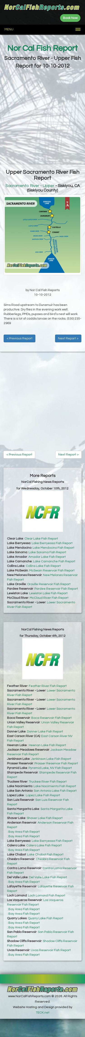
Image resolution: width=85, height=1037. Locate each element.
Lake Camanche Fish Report (54, 561)
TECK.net (42, 1012)
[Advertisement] (42, 117)
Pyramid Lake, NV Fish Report (50, 768)
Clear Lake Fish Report (41, 538)
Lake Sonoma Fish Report (47, 552)
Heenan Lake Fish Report (47, 745)
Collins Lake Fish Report (43, 566)
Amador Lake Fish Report (47, 556)
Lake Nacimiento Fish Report (55, 786)
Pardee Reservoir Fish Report (56, 588)
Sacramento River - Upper (29, 186)
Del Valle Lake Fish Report (48, 877)
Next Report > (68, 338)
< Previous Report (19, 338)
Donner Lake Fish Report (45, 731)
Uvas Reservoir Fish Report (51, 950)
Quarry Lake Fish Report (45, 918)
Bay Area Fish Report (24, 831)
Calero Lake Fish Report (44, 845)
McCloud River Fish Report (49, 597)
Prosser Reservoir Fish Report (56, 763)
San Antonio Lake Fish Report (55, 790)
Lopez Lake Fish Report (43, 795)
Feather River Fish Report (48, 686)
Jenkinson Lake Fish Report (51, 758)
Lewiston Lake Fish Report (48, 593)
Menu (9, 29)
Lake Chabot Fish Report (45, 854)
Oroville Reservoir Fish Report (48, 584)
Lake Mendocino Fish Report (53, 547)
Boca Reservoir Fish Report (51, 717)
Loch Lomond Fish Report (46, 895)
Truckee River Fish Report (48, 781)
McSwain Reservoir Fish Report (52, 570)
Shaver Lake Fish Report (45, 818)
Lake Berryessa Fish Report (52, 543)
